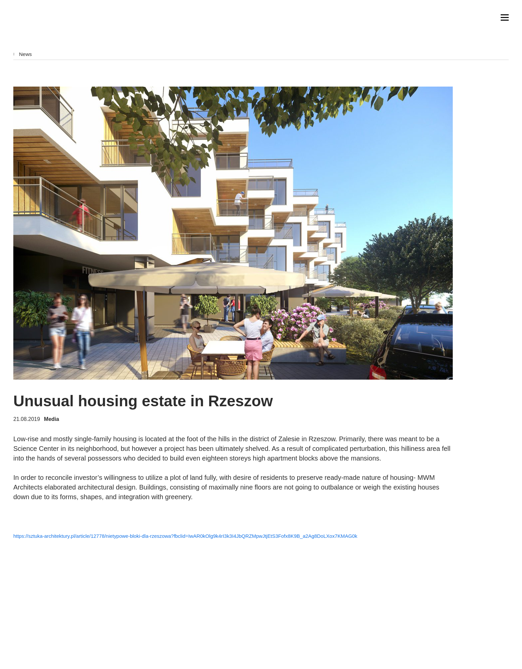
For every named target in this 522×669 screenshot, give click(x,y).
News (28, 54)
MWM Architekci (35, 17)
